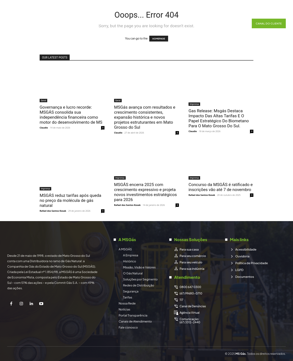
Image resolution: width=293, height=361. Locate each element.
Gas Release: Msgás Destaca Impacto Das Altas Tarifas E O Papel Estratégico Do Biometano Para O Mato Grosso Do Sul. (219, 118)
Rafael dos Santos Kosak (53, 210)
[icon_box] (186, 249)
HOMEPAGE (158, 38)
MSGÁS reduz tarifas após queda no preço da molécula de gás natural (70, 200)
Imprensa (194, 104)
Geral (43, 100)
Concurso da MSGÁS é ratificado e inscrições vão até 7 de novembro (221, 187)
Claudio (44, 127)
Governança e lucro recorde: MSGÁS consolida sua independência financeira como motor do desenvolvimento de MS (71, 115)
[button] (242, 23)
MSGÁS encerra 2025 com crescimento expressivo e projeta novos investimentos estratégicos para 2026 (145, 192)
